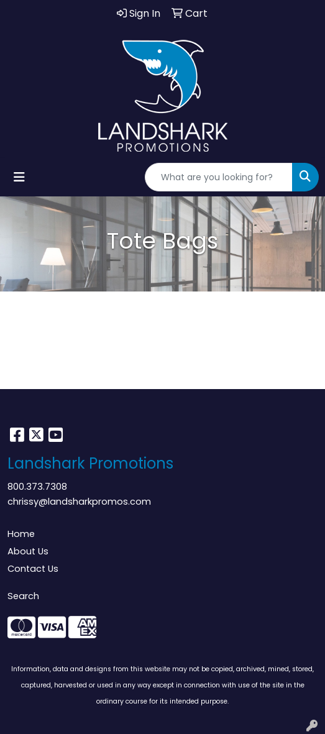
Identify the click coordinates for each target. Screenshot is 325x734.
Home (21, 534)
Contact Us (32, 568)
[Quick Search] (219, 177)
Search (23, 596)
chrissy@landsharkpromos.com (79, 501)
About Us (27, 551)
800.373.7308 (37, 486)
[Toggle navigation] (19, 177)
